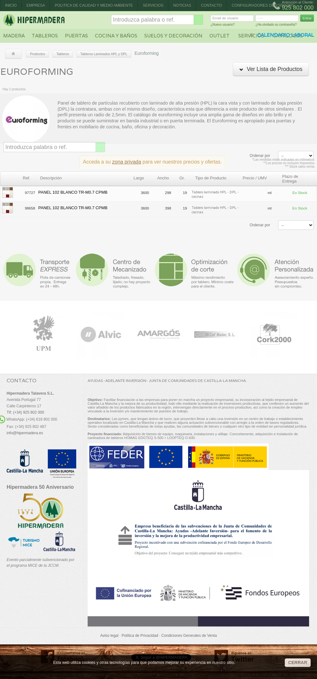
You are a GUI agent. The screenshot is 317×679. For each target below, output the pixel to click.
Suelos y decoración (173, 36)
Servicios (153, 5)
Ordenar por (260, 155)
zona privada (126, 162)
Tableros (45, 36)
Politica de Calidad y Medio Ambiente (94, 5)
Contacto (211, 5)
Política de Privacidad (139, 635)
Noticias (182, 5)
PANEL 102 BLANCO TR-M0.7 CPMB (73, 192)
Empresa (36, 5)
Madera (14, 36)
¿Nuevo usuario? (222, 25)
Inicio (11, 5)
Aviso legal (109, 635)
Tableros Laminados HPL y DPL (103, 54)
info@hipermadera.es (25, 433)
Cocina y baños (116, 36)
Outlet (219, 36)
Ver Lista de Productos (270, 69)
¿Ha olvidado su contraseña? (275, 25)
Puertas (76, 36)
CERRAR (297, 662)
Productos (37, 54)
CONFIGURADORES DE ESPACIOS (263, 5)
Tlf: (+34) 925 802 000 (25, 412)
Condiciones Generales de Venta (189, 635)
